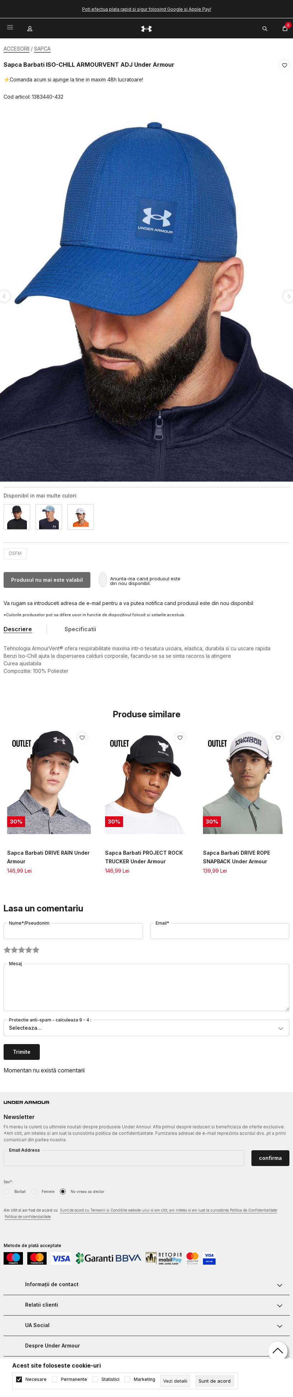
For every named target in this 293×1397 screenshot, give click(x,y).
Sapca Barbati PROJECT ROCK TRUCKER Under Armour (144, 855)
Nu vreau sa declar (87, 1189)
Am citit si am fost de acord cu (140, 1212)
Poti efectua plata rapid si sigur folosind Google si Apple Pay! (146, 9)
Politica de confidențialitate (28, 1214)
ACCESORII (16, 49)
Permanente (74, 1379)
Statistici (110, 1379)
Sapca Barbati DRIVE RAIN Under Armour (48, 855)
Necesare (36, 1379)
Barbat (19, 1189)
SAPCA (42, 49)
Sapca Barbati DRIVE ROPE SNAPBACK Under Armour (236, 855)
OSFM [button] (15, 551)
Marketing (144, 1379)
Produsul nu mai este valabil (47, 578)
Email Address (24, 1148)
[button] (284, 81)
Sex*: (8, 1179)
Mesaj (15, 961)
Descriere (18, 627)
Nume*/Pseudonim (29, 921)
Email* (162, 921)
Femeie (48, 1189)
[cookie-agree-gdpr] (214, 1381)
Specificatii (80, 627)
